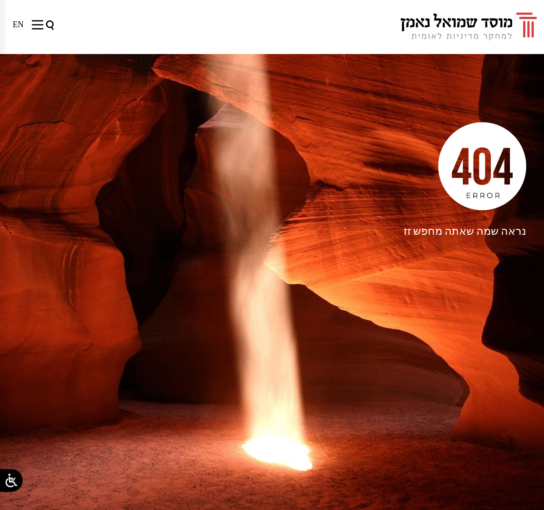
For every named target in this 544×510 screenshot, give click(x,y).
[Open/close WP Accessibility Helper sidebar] (11, 480)
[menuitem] (18, 24)
